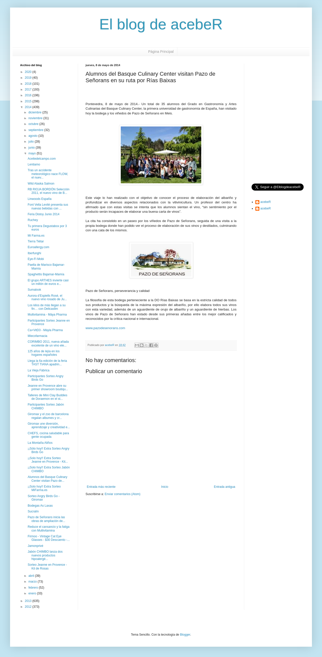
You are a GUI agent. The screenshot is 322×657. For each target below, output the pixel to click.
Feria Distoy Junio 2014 (43, 214)
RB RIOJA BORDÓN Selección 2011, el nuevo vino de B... (48, 191)
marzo (33, 581)
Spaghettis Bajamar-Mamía (46, 274)
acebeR (265, 202)
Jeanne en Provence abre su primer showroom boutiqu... (48, 387)
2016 (28, 95)
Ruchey (33, 220)
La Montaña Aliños (40, 443)
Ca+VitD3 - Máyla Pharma (45, 330)
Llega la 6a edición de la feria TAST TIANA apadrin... (47, 362)
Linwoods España (40, 199)
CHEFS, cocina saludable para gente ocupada (48, 435)
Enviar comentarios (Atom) (122, 494)
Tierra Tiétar (36, 241)
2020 (28, 72)
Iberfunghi (34, 253)
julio (31, 141)
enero (32, 593)
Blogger (185, 634)
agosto (33, 136)
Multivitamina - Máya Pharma (47, 314)
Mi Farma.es (36, 235)
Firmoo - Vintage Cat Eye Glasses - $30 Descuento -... (49, 538)
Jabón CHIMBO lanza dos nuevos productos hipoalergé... (45, 555)
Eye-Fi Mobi (36, 259)
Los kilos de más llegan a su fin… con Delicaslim (47, 307)
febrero (33, 587)
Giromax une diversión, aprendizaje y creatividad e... (49, 425)
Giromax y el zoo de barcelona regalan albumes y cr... (48, 415)
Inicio (164, 487)
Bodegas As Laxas (40, 505)
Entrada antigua (224, 487)
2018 (28, 83)
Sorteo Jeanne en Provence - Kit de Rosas (47, 566)
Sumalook (34, 289)
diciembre (35, 112)
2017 (28, 89)
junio (32, 147)
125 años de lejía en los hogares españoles (44, 353)
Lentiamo (34, 164)
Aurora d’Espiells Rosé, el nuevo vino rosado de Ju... (47, 297)
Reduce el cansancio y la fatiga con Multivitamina (48, 528)
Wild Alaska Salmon (41, 183)
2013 (28, 601)
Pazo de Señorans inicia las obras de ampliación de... (46, 518)
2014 (28, 107)
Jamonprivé (35, 546)
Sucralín (33, 511)
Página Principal (161, 52)
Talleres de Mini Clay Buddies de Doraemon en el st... (47, 397)
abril (31, 576)
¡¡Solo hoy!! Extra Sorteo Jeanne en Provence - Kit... (48, 459)
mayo (32, 153)
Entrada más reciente (101, 487)
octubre (33, 124)
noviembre (35, 118)
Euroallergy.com (38, 247)
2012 (28, 606)
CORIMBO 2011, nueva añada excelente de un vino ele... (48, 343)
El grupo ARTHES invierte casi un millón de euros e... (48, 282)
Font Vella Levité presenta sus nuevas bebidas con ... (48, 206)
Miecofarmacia (37, 336)
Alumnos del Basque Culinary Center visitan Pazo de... (47, 478)
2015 (28, 101)
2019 (28, 77)
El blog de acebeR (161, 24)
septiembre (36, 130)
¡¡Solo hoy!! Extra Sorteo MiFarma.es (44, 488)
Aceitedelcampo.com (42, 158)
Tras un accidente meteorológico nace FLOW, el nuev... (48, 173)
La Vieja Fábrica (39, 370)
